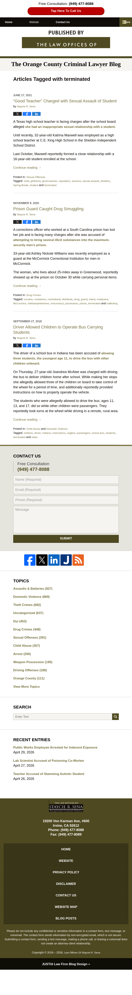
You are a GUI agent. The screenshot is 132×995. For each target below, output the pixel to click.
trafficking (19, 317)
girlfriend (36, 191)
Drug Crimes (34, 305)
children (28, 447)
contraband (56, 309)
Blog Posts (66, 943)
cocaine (28, 309)
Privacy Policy (66, 894)
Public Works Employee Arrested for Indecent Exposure (58, 766)
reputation (67, 191)
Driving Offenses (31, 688)
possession (75, 313)
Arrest (22, 671)
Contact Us (82, 22)
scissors (79, 191)
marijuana (107, 309)
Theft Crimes (28, 620)
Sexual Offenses (36, 187)
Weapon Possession (34, 679)
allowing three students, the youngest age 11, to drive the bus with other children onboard (64, 373)
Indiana (47, 447)
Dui (20, 637)
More (125, 22)
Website (47, 22)
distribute (70, 309)
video (47, 451)
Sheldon (110, 191)
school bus (102, 447)
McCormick (20, 313)
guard (87, 309)
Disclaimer (66, 906)
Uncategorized (29, 628)
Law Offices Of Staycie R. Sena (82, 977)
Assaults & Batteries (34, 603)
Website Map (66, 930)
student (35, 195)
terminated (52, 195)
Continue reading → (28, 178)
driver (38, 447)
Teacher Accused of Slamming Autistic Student (51, 793)
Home (15, 22)
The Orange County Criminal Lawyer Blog (66, 40)
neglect (73, 447)
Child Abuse (33, 443)
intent (96, 309)
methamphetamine (40, 313)
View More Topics (27, 705)
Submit (66, 553)
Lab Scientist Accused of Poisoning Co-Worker (51, 780)
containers (41, 309)
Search (115, 735)
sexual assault (94, 191)
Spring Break (21, 195)
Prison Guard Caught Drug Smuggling (50, 219)
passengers (87, 447)
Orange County (30, 696)
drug (80, 309)
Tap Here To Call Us (66, 11)
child (26, 191)
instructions (61, 447)
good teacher (51, 191)
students (18, 451)
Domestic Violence (58, 443)
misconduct (60, 313)
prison (87, 313)
